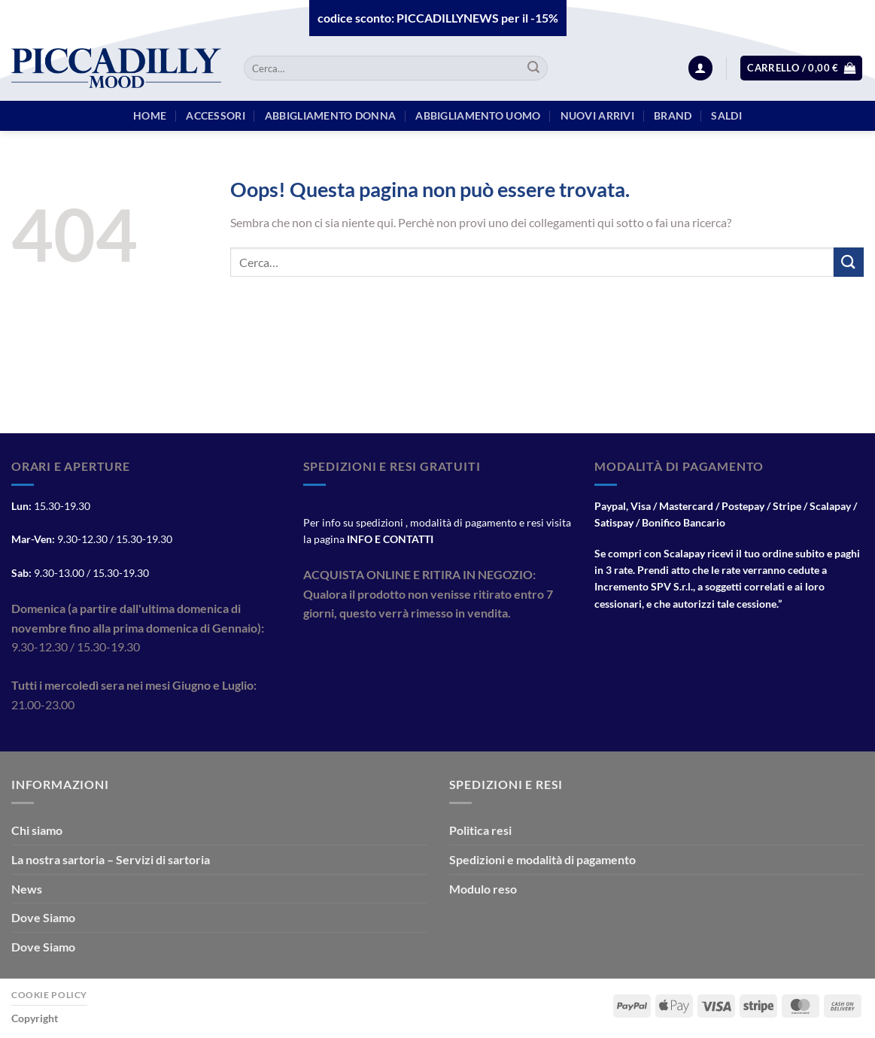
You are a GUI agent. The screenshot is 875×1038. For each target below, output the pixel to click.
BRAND (672, 115)
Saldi (726, 115)
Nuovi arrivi (597, 115)
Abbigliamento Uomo (477, 115)
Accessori (215, 115)
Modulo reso (483, 889)
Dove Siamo (43, 917)
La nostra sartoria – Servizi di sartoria (110, 859)
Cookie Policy (49, 994)
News (26, 889)
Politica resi (480, 830)
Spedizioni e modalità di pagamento (542, 859)
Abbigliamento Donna (330, 115)
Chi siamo (36, 830)
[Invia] (534, 68)
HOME (149, 115)
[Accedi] (700, 68)
